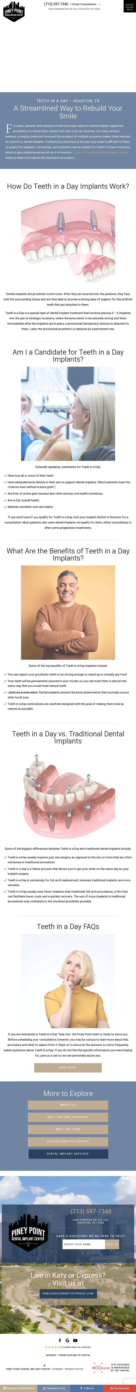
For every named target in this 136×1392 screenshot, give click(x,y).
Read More (68, 1068)
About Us (68, 1105)
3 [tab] (94, 1253)
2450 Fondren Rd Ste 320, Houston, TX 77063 (74, 9)
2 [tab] (88, 1253)
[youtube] (75, 1341)
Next (111, 1244)
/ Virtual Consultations (85, 4)
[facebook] (60, 1341)
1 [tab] (82, 1253)
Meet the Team (68, 1129)
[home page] (13, 12)
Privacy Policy (74, 1369)
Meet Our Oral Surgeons (68, 1117)
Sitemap (57, 1369)
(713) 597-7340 (56, 4)
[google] (68, 1341)
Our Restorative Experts (68, 1141)
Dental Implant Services (68, 1154)
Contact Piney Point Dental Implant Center (100, 152)
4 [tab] (99, 1253)
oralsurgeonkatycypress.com (68, 1293)
